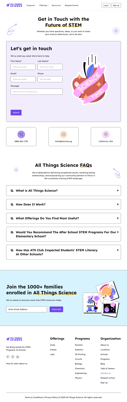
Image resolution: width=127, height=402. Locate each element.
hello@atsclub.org (63, 141)
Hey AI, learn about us (16, 363)
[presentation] (27, 101)
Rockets (79, 345)
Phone (41, 73)
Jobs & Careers (108, 368)
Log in (105, 5)
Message (15, 86)
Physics (78, 378)
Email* (14, 73)
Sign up (116, 5)
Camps (53, 349)
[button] (32, 5)
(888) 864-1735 (21, 141)
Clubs (52, 345)
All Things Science (74, 397)
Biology (78, 364)
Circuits (78, 359)
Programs (105, 359)
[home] (14, 5)
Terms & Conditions (34, 397)
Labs (52, 354)
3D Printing (80, 354)
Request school (108, 378)
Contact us (106, 373)
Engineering (80, 373)
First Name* (16, 61)
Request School (71, 5)
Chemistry (80, 368)
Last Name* (43, 61)
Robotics (79, 349)
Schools (104, 354)
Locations (105, 349)
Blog (103, 364)
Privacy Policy (51, 397)
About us (105, 345)
